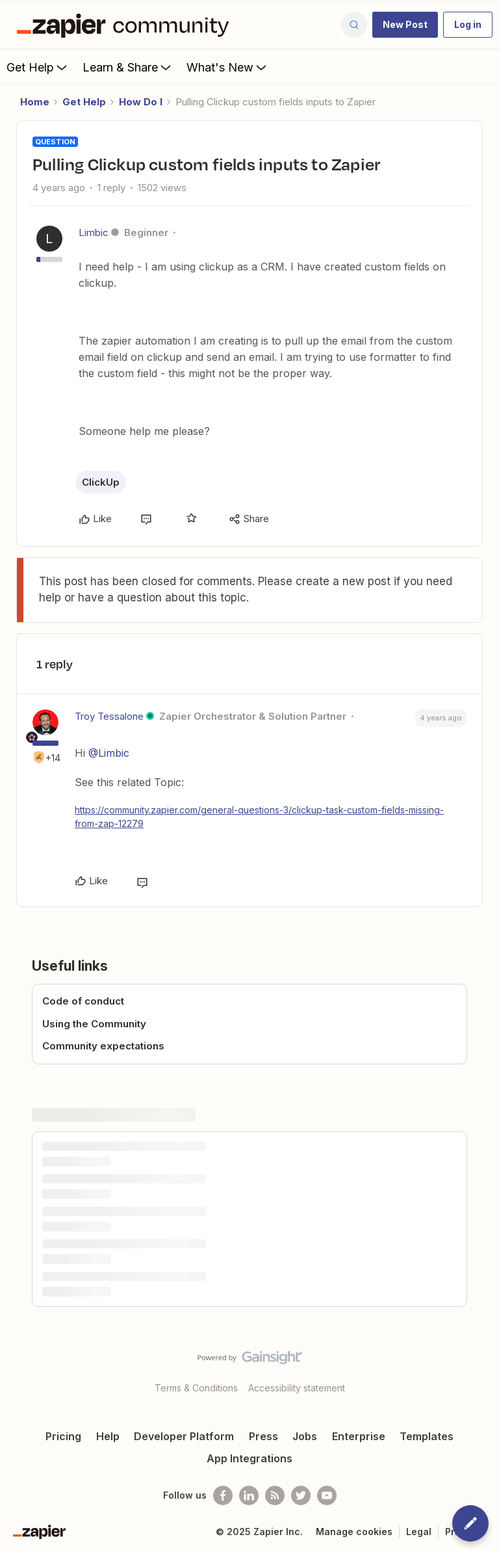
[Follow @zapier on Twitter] (301, 1495)
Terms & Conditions (196, 1387)
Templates (427, 1436)
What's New (227, 67)
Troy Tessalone (109, 716)
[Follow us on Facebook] (223, 1495)
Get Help (38, 67)
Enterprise (358, 1436)
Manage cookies (354, 1531)
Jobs (304, 1436)
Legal (418, 1531)
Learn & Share (128, 67)
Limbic (94, 232)
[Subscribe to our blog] (275, 1495)
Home (34, 102)
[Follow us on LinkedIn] (249, 1495)
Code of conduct (83, 1001)
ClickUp (101, 482)
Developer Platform (184, 1436)
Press (263, 1436)
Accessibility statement (296, 1387)
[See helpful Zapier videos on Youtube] (327, 1495)
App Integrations (249, 1458)
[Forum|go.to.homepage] (126, 25)
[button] (405, 25)
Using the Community (94, 1024)
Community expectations (103, 1046)
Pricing (63, 1436)
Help (108, 1436)
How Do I (140, 102)
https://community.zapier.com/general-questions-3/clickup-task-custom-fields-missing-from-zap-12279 (259, 816)
